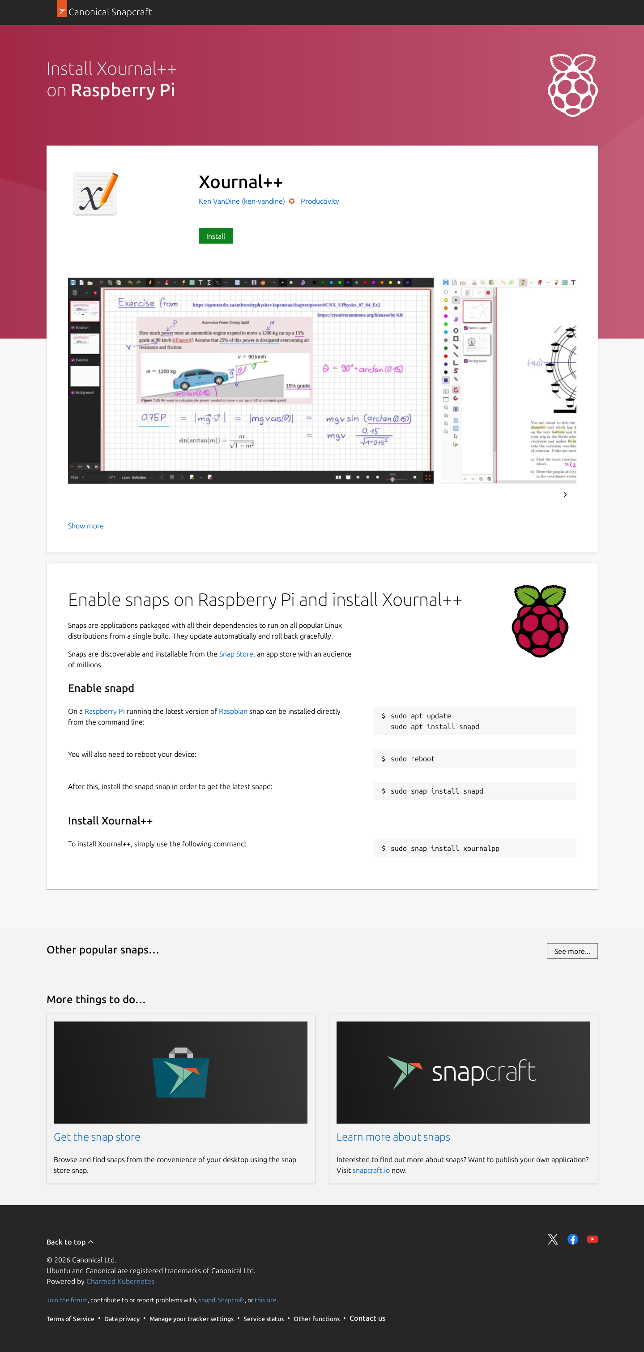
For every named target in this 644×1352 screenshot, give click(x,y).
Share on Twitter (553, 1239)
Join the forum (67, 1299)
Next (565, 495)
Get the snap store (97, 1137)
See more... (572, 951)
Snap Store (236, 654)
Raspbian (233, 711)
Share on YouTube (592, 1239)
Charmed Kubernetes (120, 1281)
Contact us (367, 1318)
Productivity (320, 201)
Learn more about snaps (393, 1137)
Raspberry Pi (105, 711)
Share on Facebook (572, 1239)
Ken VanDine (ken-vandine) (243, 201)
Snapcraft (231, 1299)
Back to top (70, 1242)
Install (215, 236)
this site (266, 1299)
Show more (86, 526)
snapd (207, 1299)
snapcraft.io (371, 1170)
